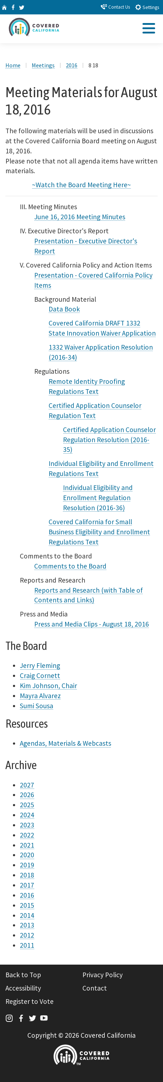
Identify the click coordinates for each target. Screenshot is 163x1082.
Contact (94, 988)
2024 (27, 815)
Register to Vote (29, 1001)
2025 (27, 804)
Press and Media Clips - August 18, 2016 (91, 624)
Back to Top (23, 974)
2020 (27, 854)
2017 (27, 885)
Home (13, 65)
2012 (27, 935)
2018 (27, 875)
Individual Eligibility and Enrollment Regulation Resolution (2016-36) (98, 497)
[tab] (148, 30)
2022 (27, 835)
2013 (27, 925)
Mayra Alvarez (40, 695)
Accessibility (23, 988)
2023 (27, 825)
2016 (71, 65)
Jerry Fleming (40, 665)
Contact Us (115, 6)
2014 (27, 915)
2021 (27, 845)
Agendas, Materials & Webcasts (65, 743)
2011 (27, 945)
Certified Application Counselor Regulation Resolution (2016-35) (109, 439)
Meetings (43, 65)
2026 (27, 794)
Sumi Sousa (36, 705)
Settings (147, 7)
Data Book (64, 309)
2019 (27, 865)
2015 (27, 905)
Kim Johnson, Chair (48, 685)
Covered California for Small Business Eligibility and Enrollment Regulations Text (99, 531)
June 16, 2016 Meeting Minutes (79, 216)
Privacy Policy (102, 974)
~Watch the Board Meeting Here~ (81, 184)
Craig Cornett (40, 675)
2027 (27, 785)
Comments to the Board (70, 566)
